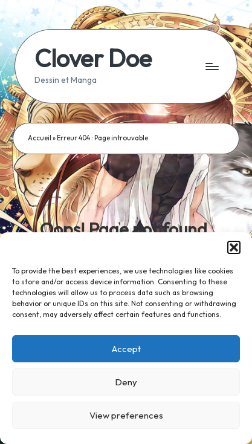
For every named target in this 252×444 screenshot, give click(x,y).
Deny (126, 382)
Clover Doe (93, 58)
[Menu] (211, 66)
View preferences (126, 415)
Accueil (39, 138)
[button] (234, 247)
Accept (126, 348)
